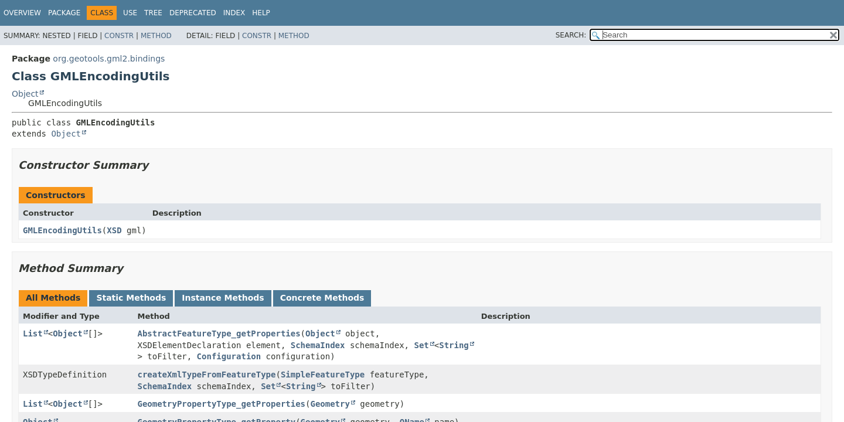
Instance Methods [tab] (223, 297)
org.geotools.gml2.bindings (109, 58)
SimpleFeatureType (323, 374)
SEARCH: (571, 35)
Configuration (229, 356)
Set (421, 345)
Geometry (329, 404)
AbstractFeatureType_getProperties (218, 333)
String (454, 345)
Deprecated (192, 13)
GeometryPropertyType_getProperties (221, 404)
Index (234, 13)
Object (25, 93)
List (33, 333)
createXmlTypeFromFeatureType (206, 374)
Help (261, 13)
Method (156, 36)
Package (64, 13)
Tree (153, 13)
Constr (119, 36)
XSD (114, 230)
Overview (22, 13)
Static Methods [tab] (131, 297)
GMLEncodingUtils (62, 230)
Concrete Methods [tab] (322, 297)
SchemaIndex (318, 345)
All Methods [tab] (53, 297)
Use (130, 13)
